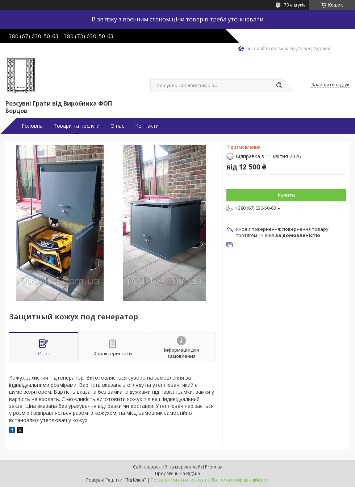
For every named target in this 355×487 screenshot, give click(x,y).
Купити (286, 195)
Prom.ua (213, 467)
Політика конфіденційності (240, 480)
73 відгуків (294, 5)
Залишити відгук (330, 84)
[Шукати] (279, 85)
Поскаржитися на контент (178, 480)
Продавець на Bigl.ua (177, 473)
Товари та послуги (77, 125)
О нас (117, 125)
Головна (32, 125)
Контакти (147, 125)
